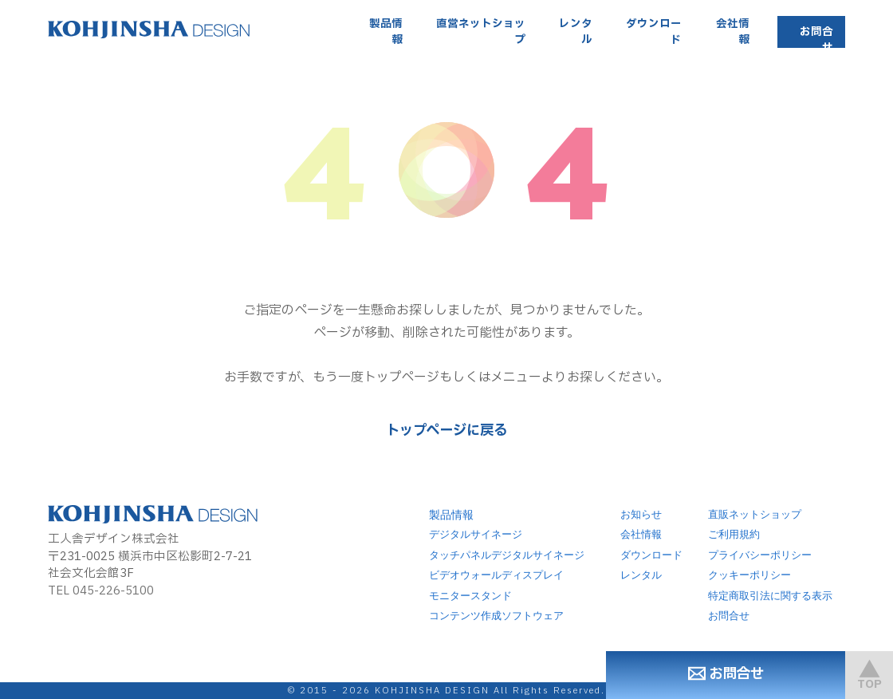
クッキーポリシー (749, 575)
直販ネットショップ (754, 515)
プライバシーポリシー (760, 555)
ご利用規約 (734, 535)
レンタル (575, 32)
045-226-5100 (113, 590)
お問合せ (816, 40)
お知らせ (641, 515)
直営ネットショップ (480, 32)
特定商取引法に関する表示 (770, 596)
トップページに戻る (446, 431)
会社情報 (732, 32)
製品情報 (386, 32)
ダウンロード (654, 32)
